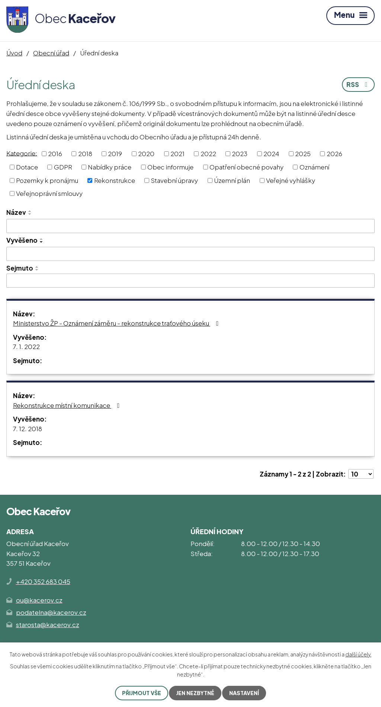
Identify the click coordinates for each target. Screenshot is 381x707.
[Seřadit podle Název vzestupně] (30, 211)
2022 (208, 153)
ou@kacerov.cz (39, 600)
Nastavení (244, 693)
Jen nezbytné (195, 693)
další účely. (358, 654)
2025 (303, 153)
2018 (85, 153)
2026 (334, 153)
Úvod (14, 53)
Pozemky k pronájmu (47, 180)
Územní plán (232, 180)
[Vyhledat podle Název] (190, 226)
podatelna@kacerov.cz (51, 612)
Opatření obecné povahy (246, 167)
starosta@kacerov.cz (47, 624)
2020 (146, 153)
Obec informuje (170, 167)
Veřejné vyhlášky (290, 180)
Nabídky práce (109, 167)
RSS (358, 84)
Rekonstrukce (114, 180)
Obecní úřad (51, 53)
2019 (115, 153)
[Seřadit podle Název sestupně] (30, 214)
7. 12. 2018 (27, 428)
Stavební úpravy (174, 180)
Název (16, 212)
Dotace (27, 167)
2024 (271, 153)
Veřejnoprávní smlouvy (49, 193)
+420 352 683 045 (43, 581)
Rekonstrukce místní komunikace (67, 405)
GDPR (63, 167)
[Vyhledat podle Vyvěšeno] (190, 254)
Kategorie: (21, 153)
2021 (177, 153)
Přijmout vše (141, 693)
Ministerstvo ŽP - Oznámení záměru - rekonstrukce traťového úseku (117, 323)
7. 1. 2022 (26, 346)
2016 (55, 153)
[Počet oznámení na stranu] (361, 474)
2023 (239, 153)
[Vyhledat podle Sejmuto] (190, 281)
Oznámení (314, 167)
